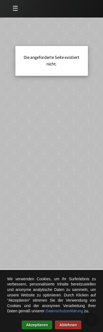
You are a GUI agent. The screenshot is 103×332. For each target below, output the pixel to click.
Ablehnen (68, 325)
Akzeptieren (37, 325)
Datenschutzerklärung (64, 311)
